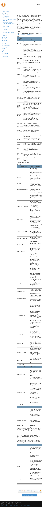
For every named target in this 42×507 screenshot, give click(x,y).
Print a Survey (6, 26)
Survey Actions (5, 37)
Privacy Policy (15, 505)
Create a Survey (6, 14)
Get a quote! (26, 495)
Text (40, 33)
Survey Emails (5, 42)
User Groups (5, 56)
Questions (4, 34)
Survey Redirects (5, 43)
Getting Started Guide (7, 11)
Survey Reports (5, 47)
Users (3, 55)
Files (3, 50)
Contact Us (29, 1)
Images (3, 48)
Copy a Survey (6, 18)
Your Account (5, 53)
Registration (23, 34)
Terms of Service (9, 505)
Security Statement (26, 505)
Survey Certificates (6, 45)
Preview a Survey (7, 28)
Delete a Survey (6, 29)
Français (25, 1)
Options (19, 34)
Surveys (4, 13)
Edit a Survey (6, 16)
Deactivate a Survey (7, 22)
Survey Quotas (5, 40)
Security (4, 51)
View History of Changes (8, 32)
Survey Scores (5, 38)
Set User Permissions (7, 31)
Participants (4, 35)
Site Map (20, 505)
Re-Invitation (29, 34)
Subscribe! (33, 495)
